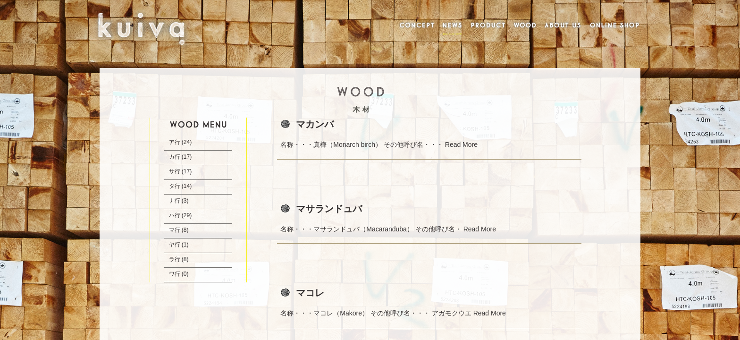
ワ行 (174, 274)
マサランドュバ (329, 209)
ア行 (174, 142)
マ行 (174, 230)
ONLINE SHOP (615, 26)
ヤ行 (174, 244)
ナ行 (174, 200)
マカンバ (315, 124)
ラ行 (174, 259)
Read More (461, 144)
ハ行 (174, 215)
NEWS (452, 26)
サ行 (174, 171)
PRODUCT (488, 26)
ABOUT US (562, 26)
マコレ (310, 293)
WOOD (524, 26)
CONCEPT (415, 26)
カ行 (174, 156)
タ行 (174, 186)
